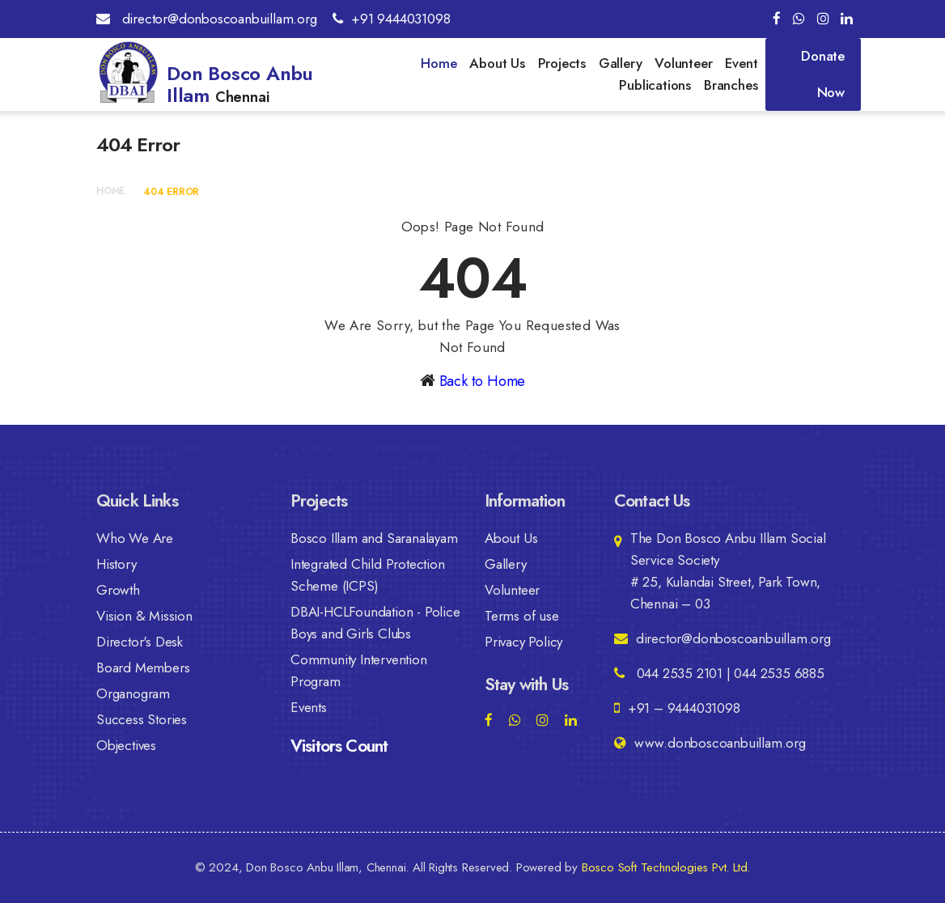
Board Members (142, 667)
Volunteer (683, 63)
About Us (496, 63)
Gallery (620, 63)
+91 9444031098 (391, 18)
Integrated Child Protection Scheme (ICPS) (367, 575)
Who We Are (134, 538)
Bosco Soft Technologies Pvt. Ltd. (666, 867)
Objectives (126, 745)
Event (741, 63)
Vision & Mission (144, 615)
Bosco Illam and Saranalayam (374, 538)
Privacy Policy (523, 641)
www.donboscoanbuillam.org (710, 742)
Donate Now (823, 74)
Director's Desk (139, 641)
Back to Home (482, 381)
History (116, 564)
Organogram (133, 693)
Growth (118, 590)
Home (438, 63)
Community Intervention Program (358, 670)
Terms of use (522, 615)
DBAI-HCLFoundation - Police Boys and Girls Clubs (375, 622)
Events (308, 707)
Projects (562, 63)
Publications (655, 85)
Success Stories (141, 719)
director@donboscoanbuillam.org (206, 18)
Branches (730, 85)
